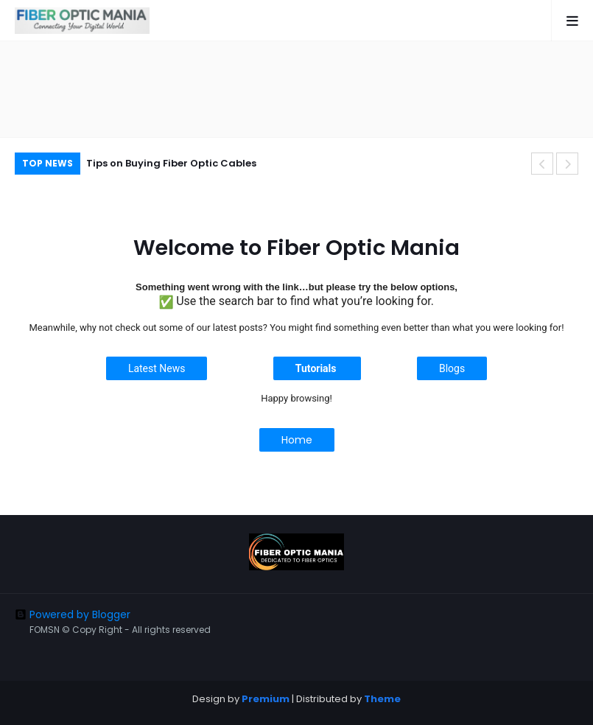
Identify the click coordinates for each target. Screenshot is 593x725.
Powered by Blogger (72, 614)
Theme (382, 699)
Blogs (452, 368)
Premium (266, 699)
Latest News (157, 368)
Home (296, 439)
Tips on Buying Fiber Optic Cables (171, 163)
